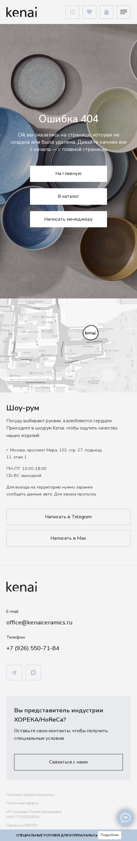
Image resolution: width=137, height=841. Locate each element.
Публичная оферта (22, 803)
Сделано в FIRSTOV (22, 825)
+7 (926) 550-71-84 (32, 648)
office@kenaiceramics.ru (39, 622)
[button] (68, 762)
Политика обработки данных (30, 794)
